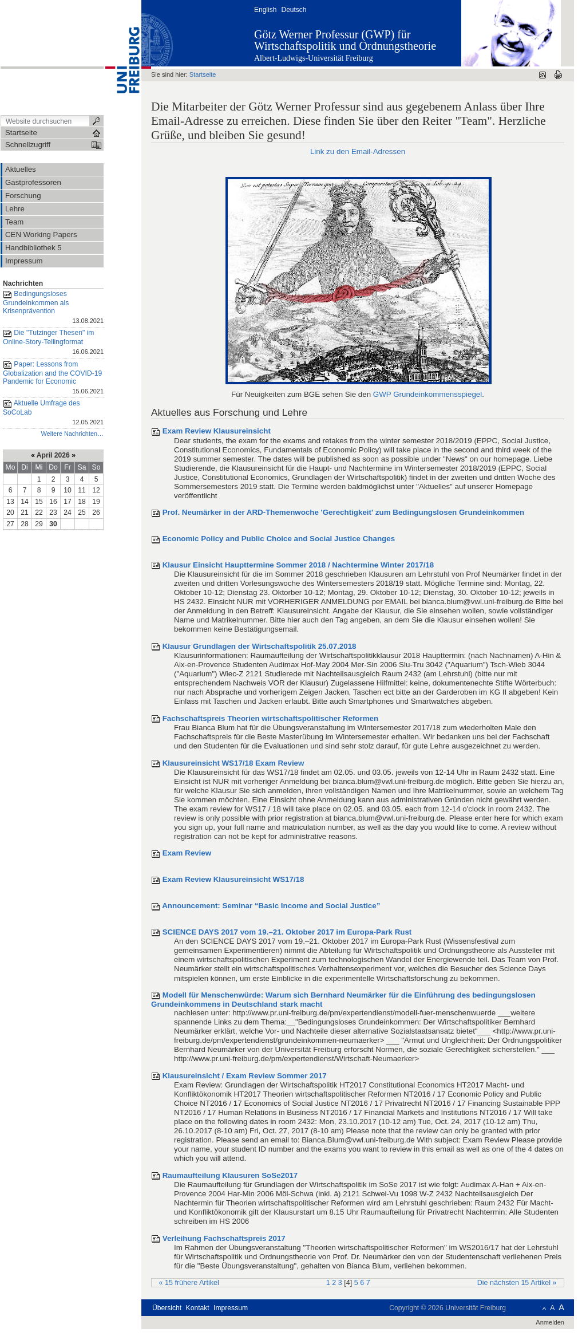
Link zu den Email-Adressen (357, 151)
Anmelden (550, 1322)
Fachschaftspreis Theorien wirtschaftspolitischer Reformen (270, 718)
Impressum (230, 1308)
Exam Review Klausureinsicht (217, 431)
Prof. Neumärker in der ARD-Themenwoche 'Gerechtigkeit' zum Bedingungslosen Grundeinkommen (343, 512)
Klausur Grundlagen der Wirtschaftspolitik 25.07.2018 (260, 646)
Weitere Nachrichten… (72, 433)
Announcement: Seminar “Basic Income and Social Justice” (271, 905)
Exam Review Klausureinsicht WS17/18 (233, 879)
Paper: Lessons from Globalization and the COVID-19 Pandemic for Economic (53, 378)
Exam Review (187, 853)
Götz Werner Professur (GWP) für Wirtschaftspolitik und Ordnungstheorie (345, 40)
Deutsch (293, 10)
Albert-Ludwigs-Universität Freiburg (313, 58)
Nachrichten (23, 283)
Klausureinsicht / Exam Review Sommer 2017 (245, 1075)
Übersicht (166, 1308)
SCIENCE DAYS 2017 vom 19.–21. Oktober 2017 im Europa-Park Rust (287, 932)
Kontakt (197, 1308)
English (265, 10)
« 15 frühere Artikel (189, 1283)
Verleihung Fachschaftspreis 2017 (224, 1238)
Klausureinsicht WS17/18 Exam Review (233, 763)
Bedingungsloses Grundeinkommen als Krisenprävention (53, 308)
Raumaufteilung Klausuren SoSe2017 (230, 1175)
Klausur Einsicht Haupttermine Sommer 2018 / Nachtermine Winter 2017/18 (298, 565)
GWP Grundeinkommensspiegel (427, 394)
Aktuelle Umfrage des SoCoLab (53, 413)
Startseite (202, 74)
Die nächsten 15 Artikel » (517, 1283)
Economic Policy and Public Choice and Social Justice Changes (279, 538)
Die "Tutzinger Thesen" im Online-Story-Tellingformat (53, 343)
